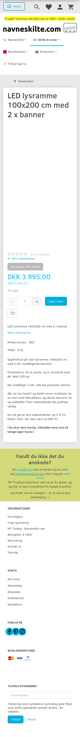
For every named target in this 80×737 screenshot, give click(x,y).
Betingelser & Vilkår (20, 534)
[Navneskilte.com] (40, 27)
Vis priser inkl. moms (25, 267)
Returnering (15, 540)
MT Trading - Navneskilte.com (26, 528)
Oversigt (13, 552)
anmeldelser (40, 254)
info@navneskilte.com (30, 474)
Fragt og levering (18, 522)
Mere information (19, 333)
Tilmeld (15, 719)
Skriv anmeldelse (23, 258)
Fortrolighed (15, 516)
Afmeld (31, 719)
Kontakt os (14, 546)
